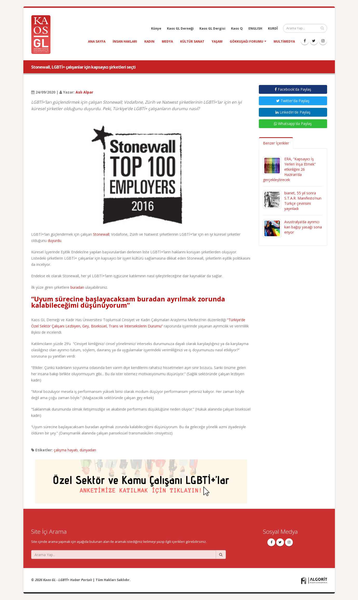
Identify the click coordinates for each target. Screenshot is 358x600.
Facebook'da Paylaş (293, 89)
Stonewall (101, 234)
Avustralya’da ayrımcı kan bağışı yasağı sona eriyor (303, 227)
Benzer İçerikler (276, 143)
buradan (77, 287)
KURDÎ (273, 28)
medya (167, 41)
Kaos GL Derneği (180, 28)
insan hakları (125, 41)
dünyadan (88, 449)
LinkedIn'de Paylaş (292, 112)
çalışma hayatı (66, 449)
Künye (156, 28)
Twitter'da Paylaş (292, 100)
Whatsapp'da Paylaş (293, 123)
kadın (149, 41)
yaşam (217, 41)
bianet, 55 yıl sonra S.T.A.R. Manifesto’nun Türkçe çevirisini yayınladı (302, 200)
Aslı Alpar (84, 92)
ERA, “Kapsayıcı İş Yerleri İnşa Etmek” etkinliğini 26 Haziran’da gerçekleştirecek (289, 169)
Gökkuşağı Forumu (246, 41)
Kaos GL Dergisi (212, 28)
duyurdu (54, 240)
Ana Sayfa (96, 41)
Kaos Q (237, 28)
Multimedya (284, 41)
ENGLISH (255, 28)
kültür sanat (192, 41)
